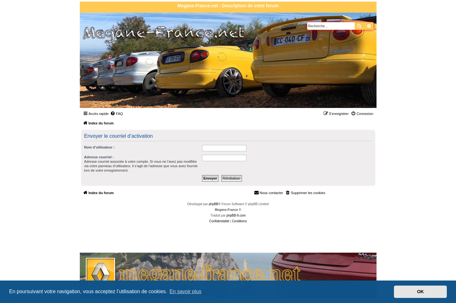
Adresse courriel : (99, 157)
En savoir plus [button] (185, 291)
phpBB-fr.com (236, 215)
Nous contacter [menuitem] (268, 192)
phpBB (213, 204)
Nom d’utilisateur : (99, 147)
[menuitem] (116, 113)
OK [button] (420, 291)
